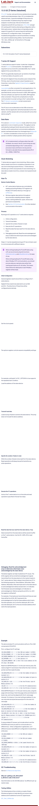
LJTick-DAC (26, 25)
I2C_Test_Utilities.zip (7, 798)
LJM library (9, 193)
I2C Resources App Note (13, 770)
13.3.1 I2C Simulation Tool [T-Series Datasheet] (16, 54)
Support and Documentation (22, 2)
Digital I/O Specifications (22, 83)
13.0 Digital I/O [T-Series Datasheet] (18, 7)
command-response (15, 123)
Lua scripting (5, 88)
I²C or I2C (4, 14)
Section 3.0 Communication (16, 204)
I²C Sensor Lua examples (11, 101)
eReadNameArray (24, 254)
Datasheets (3, 7)
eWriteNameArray (11, 254)
